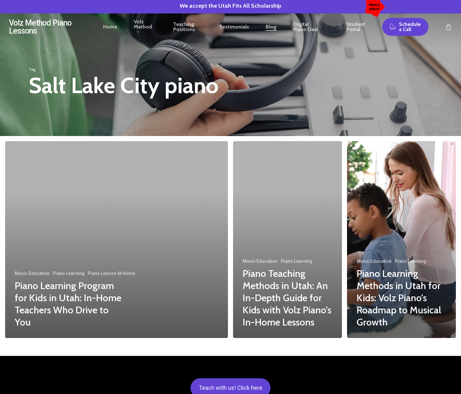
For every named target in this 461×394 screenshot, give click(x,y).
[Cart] (448, 32)
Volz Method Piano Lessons (40, 32)
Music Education (32, 273)
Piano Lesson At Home (111, 273)
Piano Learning (69, 273)
